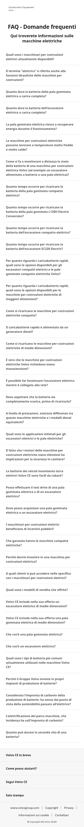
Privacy (69, 808)
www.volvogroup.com (24, 808)
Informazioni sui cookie (33, 815)
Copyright (51, 808)
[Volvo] (2, 8)
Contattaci (62, 815)
